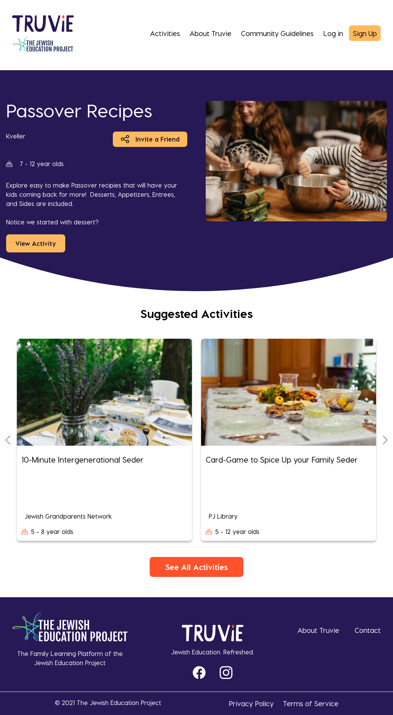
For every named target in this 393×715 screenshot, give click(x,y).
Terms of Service (311, 703)
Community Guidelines (277, 33)
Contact (368, 630)
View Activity (35, 243)
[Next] (385, 440)
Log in (333, 33)
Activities (165, 33)
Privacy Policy (251, 703)
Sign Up (365, 33)
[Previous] (7, 440)
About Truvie (210, 33)
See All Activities (196, 567)
